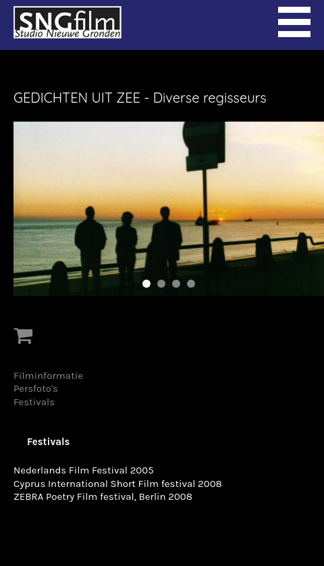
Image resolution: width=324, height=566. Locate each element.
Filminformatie (48, 375)
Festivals (34, 402)
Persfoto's (36, 388)
